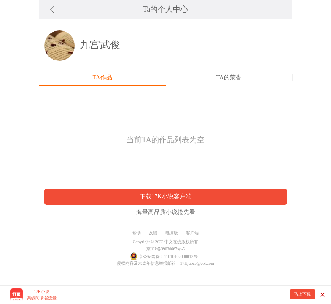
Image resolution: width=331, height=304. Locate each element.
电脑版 (171, 233)
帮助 (136, 233)
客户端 (192, 233)
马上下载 (302, 294)
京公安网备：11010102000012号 (168, 256)
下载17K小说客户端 (165, 196)
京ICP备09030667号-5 (165, 249)
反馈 (153, 233)
